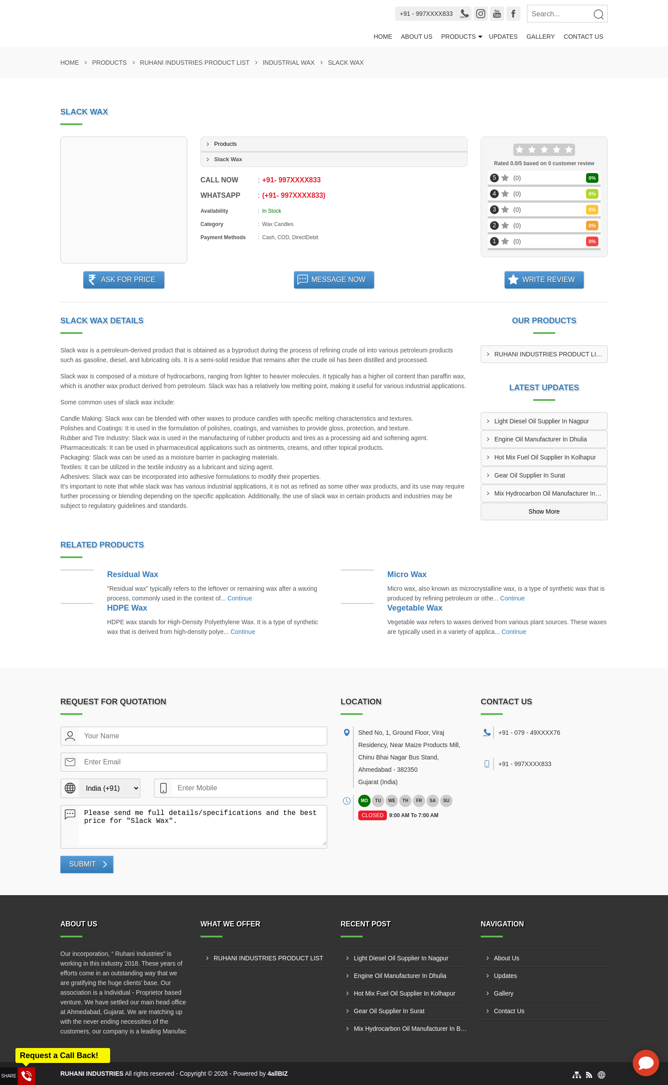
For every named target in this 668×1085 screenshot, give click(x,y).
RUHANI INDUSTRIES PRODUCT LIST (195, 62)
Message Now (339, 279)
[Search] (598, 14)
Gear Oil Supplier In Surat (529, 475)
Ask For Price (128, 279)
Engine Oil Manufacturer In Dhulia (540, 439)
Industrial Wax (289, 62)
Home (383, 36)
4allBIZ (277, 1073)
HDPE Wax (127, 608)
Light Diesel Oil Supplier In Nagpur (541, 421)
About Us (416, 36)
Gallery (541, 36)
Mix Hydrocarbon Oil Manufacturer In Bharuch (550, 493)
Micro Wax (407, 574)
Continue (239, 598)
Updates (503, 36)
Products (458, 36)
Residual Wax (132, 574)
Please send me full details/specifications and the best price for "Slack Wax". (203, 825)
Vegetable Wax (414, 608)
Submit (82, 864)
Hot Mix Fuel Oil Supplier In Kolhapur (545, 457)
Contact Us (583, 36)
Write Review (548, 279)
